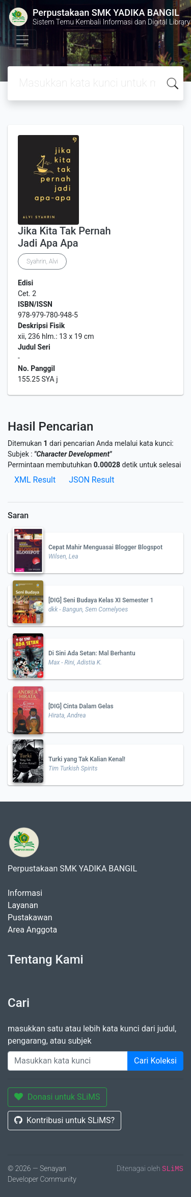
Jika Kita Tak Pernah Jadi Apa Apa (64, 237)
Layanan (23, 905)
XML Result (35, 480)
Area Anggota (32, 930)
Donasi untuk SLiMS (57, 1097)
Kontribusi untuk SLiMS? (64, 1120)
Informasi (25, 893)
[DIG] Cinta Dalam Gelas (81, 706)
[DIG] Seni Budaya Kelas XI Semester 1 (100, 600)
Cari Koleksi (155, 1061)
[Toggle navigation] (22, 40)
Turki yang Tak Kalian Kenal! (86, 759)
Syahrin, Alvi (42, 261)
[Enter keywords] (68, 1061)
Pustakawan (30, 917)
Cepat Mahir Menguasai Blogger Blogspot (105, 547)
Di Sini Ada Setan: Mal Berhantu (91, 653)
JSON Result (91, 480)
